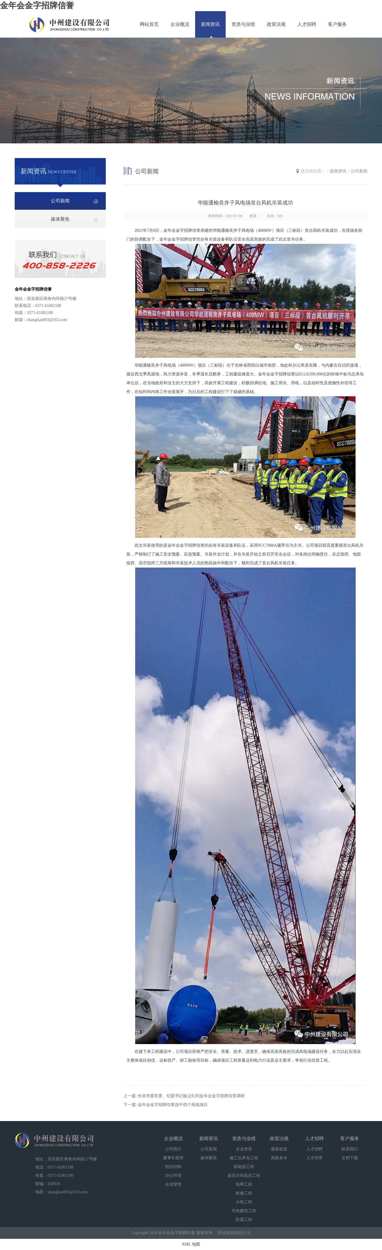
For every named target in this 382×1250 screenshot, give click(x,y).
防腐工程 (244, 1219)
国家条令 (279, 1158)
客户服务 (337, 24)
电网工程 (244, 1184)
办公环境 (173, 1175)
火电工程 (244, 1202)
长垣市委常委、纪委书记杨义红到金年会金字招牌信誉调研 (191, 1096)
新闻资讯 (210, 24)
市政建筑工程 (244, 1211)
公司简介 (173, 1149)
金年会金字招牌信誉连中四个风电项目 (173, 1105)
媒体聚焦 (60, 219)
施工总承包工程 (243, 1158)
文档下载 (349, 1158)
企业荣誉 (173, 1184)
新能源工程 (244, 1167)
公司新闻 (60, 200)
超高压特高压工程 (243, 1175)
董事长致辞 (173, 1158)
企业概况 (179, 24)
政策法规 (276, 24)
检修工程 (244, 1193)
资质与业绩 (243, 24)
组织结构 (173, 1167)
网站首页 (149, 24)
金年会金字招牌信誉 (37, 5)
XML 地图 (191, 1244)
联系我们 (349, 1149)
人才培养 (314, 1158)
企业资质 (244, 1149)
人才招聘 (306, 24)
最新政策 (279, 1149)
